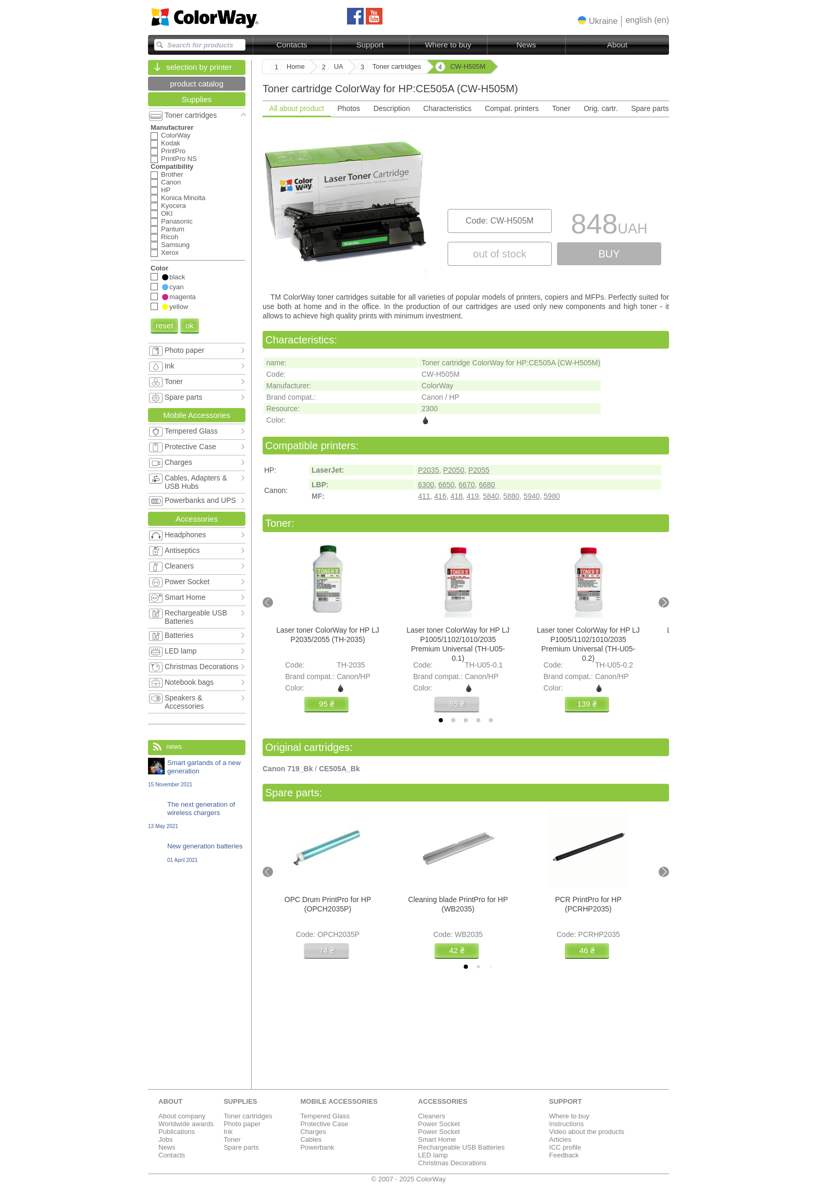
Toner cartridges (248, 1116)
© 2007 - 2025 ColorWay (409, 1179)
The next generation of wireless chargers (196, 814)
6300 (426, 484)
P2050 (453, 470)
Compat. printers (511, 108)
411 (424, 496)
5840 (491, 496)
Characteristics (447, 108)
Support (370, 44)
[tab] (441, 720)
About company (181, 1116)
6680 (487, 484)
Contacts (291, 44)
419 (473, 496)
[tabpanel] (466, 204)
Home (296, 66)
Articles (560, 1139)
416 (440, 496)
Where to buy (448, 44)
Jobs (165, 1139)
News (526, 44)
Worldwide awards (186, 1124)
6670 (467, 484)
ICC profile (565, 1147)
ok (189, 325)
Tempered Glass (325, 1116)
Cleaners (431, 1116)
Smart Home (437, 1139)
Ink (228, 1132)
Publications (176, 1132)
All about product (296, 108)
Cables (310, 1139)
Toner (561, 108)
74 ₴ (326, 950)
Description (392, 108)
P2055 (478, 470)
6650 (446, 484)
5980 (552, 496)
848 (609, 226)
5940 (532, 496)
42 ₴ (456, 950)
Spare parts (650, 108)
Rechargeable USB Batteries (461, 1147)
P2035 (428, 470)
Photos (348, 108)
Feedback (564, 1155)
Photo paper (242, 1124)
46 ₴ (587, 950)
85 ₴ (456, 703)
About (617, 44)
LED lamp (433, 1155)
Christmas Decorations (452, 1163)
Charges (313, 1132)
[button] (597, 21)
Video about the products (586, 1132)
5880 (511, 496)
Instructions (566, 1124)
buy (609, 254)
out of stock (499, 254)
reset (164, 325)
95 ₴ (326, 703)
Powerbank (317, 1147)
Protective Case (324, 1124)
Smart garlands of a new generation (196, 773)
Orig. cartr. (600, 108)
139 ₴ (587, 703)
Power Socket (439, 1124)
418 (456, 496)
